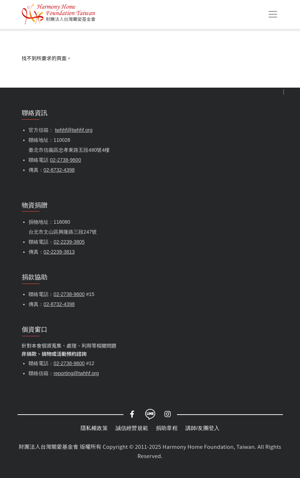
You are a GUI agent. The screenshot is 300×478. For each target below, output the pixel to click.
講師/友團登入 (202, 428)
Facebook (132, 414)
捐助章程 (167, 428)
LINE (150, 414)
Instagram (168, 414)
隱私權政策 (94, 428)
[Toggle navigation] (273, 14)
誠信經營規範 (132, 428)
